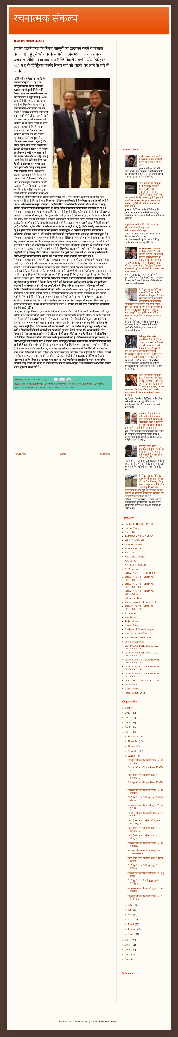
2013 (128, 949)
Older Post (105, 454)
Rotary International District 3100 (141, 602)
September (133, 751)
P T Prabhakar (131, 569)
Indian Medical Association (138, 637)
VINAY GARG (68, 387)
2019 (128, 717)
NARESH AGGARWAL (50, 387)
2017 (128, 727)
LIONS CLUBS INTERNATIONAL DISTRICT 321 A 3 (142, 661)
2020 (128, 713)
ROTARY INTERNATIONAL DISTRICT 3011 (139, 592)
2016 (128, 732)
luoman (94, 1021)
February (132, 929)
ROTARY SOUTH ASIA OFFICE (141, 573)
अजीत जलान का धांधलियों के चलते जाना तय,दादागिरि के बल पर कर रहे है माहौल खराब (150, 160)
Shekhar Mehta (132, 688)
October (132, 746)
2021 (128, 708)
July (130, 905)
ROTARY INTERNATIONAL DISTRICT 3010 (139, 607)
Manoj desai (130, 617)
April (131, 919)
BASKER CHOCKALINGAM (139, 524)
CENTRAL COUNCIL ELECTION (142, 680)
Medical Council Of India (137, 633)
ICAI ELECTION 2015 (136, 565)
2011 (128, 959)
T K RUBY (130, 532)
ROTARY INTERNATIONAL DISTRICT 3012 (139, 578)
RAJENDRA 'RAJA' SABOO (139, 536)
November (133, 741)
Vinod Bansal (131, 684)
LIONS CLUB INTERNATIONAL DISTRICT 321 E (141, 647)
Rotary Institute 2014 (135, 693)
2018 (128, 722)
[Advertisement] (62, 423)
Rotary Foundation (134, 598)
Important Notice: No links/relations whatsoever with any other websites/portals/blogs (142, 227)
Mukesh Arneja (132, 625)
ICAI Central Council (135, 556)
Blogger (115, 1021)
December (133, 736)
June (130, 909)
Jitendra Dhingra (133, 528)
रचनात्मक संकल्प (46, 18)
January (132, 934)
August (132, 756)
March (131, 924)
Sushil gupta (131, 613)
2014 (128, 945)
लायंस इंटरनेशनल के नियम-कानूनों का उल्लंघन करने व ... (144, 852)
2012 (128, 954)
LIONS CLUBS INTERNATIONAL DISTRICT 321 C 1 (142, 675)
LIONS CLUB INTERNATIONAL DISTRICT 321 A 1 (141, 654)
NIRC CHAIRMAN (134, 540)
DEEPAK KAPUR (134, 544)
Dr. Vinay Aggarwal (134, 641)
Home (63, 454)
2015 (128, 940)
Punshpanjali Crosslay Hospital (140, 629)
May (130, 914)
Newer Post (20, 454)
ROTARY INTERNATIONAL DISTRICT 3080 (139, 585)
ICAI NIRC (130, 561)
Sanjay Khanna (132, 621)
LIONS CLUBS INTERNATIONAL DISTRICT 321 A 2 (46, 384)
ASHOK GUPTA (133, 548)
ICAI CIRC (130, 552)
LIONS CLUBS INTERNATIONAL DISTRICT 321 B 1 (142, 668)
